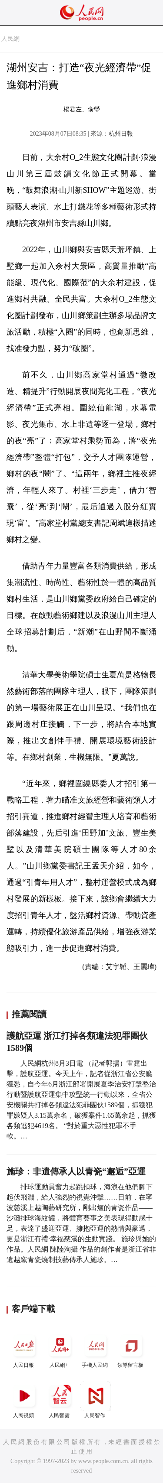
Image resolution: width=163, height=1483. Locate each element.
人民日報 (24, 1349)
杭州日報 (121, 133)
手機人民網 (95, 1349)
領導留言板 (131, 1349)
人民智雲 (60, 1399)
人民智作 (95, 1399)
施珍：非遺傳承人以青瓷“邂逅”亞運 (76, 1171)
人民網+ (60, 1349)
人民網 (10, 39)
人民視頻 (24, 1399)
